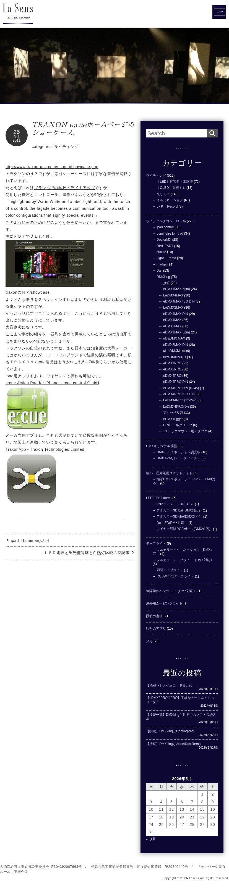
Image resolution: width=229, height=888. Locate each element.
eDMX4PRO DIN (175, 382)
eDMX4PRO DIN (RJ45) (181, 388)
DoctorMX (164, 240)
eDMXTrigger (173, 419)
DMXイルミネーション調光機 (179, 452)
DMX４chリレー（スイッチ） (179, 458)
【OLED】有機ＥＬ (171, 188)
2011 (17, 140)
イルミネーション (170, 200)
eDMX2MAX (172, 326)
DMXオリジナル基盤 (161, 446)
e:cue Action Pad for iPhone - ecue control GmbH (52, 383)
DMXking (163, 277)
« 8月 (151, 839)
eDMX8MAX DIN (175, 345)
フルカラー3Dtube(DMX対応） (179, 516)
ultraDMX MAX (174, 338)
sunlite (161, 252)
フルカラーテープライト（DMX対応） (185, 560)
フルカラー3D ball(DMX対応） (179, 510)
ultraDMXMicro (174, 351)
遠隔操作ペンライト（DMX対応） (171, 591)
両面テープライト (170, 570)
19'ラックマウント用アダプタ (185, 431)
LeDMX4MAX (173, 295)
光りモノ (163, 194)
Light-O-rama (166, 258)
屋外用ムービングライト (164, 603)
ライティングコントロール (166, 221)
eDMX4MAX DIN (175, 314)
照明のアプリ (156, 628)
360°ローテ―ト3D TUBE (175, 504)
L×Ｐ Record (167, 206)
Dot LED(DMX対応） (172, 523)
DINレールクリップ (177, 425)
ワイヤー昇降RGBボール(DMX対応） (184, 529)
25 (16, 132)
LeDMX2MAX (173, 307)
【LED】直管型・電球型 (175, 182)
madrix (161, 264)
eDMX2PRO (172, 369)
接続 (166, 283)
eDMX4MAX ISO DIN (179, 301)
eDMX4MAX (172, 320)
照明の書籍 (154, 616)
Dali (159, 270)
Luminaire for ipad (170, 233)
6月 (17, 137)
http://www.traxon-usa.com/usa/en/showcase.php (52, 167)
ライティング (66, 146)
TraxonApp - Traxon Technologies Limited (45, 449)
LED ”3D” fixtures (158, 498)
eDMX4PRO (172, 376)
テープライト (156, 543)
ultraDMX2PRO (174, 357)
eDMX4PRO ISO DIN (179, 394)
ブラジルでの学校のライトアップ (64, 187)
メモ (149, 641)
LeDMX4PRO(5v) (176, 407)
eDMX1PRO (172, 363)
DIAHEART (165, 246)
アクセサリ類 (173, 413)
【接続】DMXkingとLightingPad (170, 731)
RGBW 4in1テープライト (175, 576)
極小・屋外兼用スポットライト (169, 473)
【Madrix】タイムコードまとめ (169, 685)
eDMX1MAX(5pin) (176, 289)
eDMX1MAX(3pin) (176, 332)
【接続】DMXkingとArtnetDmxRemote (174, 744)
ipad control (165, 227)
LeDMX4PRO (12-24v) (180, 400)
